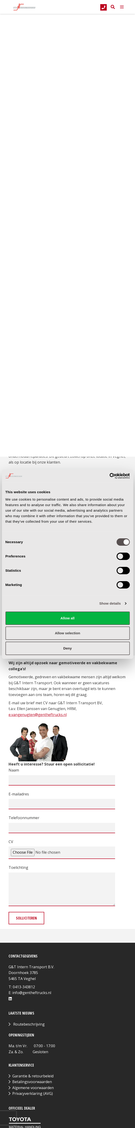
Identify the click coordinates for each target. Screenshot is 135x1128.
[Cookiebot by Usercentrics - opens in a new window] (109, 476)
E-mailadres (19, 794)
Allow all (67, 618)
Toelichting (18, 867)
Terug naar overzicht (36, 37)
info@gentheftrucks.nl (31, 992)
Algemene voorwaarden (33, 1087)
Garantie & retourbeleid (32, 1076)
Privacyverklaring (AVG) (32, 1093)
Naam (14, 770)
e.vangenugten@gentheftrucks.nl (38, 714)
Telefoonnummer (24, 817)
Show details (110, 603)
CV (11, 841)
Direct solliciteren (32, 99)
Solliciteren (26, 918)
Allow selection (67, 633)
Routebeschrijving (29, 1024)
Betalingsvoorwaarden (32, 1081)
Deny (67, 648)
